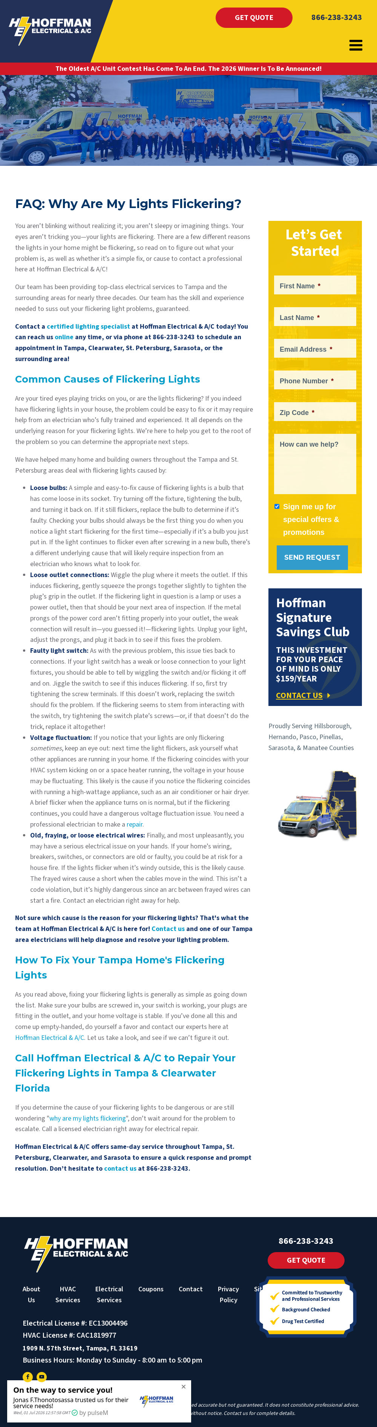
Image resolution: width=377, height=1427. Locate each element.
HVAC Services (67, 1295)
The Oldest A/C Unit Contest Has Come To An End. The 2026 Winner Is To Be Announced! (188, 68)
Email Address (306, 349)
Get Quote (254, 17)
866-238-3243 (336, 17)
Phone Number (307, 381)
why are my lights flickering (87, 1118)
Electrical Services (109, 1295)
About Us (31, 1295)
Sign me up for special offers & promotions (311, 519)
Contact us (168, 929)
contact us (120, 1168)
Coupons (151, 1289)
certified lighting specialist (88, 326)
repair (135, 824)
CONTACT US (299, 695)
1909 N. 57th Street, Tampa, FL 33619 (80, 1348)
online (64, 337)
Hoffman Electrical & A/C (49, 1038)
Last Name (300, 318)
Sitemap (266, 1289)
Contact (191, 1289)
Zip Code (297, 412)
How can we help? (309, 444)
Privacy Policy (228, 1295)
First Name (300, 286)
